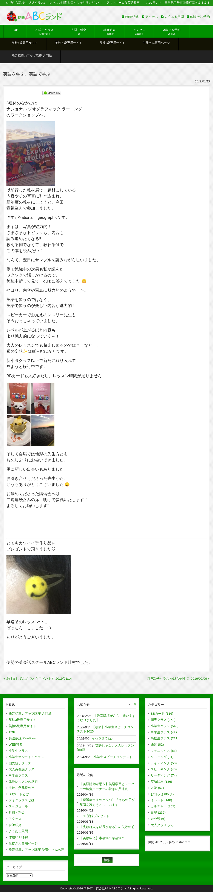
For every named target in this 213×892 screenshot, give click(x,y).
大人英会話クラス (21, 769)
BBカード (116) (162, 713)
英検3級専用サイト (22, 720)
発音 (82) (157, 744)
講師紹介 (15, 825)
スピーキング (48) (164, 769)
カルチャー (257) (163, 806)
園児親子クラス (20, 763)
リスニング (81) (162, 757)
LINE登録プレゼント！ (96, 816)
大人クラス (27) (162, 825)
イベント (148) (161, 800)
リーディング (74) (164, 775)
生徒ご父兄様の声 (21, 788)
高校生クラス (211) (165, 738)
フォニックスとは (21, 800)
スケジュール (18, 806)
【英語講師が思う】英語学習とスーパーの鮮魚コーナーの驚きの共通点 (107, 786)
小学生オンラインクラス (26, 757)
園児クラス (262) (163, 720)
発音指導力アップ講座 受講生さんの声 (36, 849)
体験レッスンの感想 (23, 781)
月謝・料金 (17, 812)
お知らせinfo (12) (163, 794)
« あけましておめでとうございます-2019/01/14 (37, 678)
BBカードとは (19, 794)
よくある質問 (174, 16)
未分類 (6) (158, 819)
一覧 (133, 704)
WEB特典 (132, 16)
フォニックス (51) (164, 750)
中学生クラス (18, 775)
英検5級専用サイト (22, 726)
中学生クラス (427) (165, 732)
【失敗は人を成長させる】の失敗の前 (107, 827)
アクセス (151, 16)
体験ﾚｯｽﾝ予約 (200, 16)
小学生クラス (18, 750)
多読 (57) (157, 788)
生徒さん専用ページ (23, 843)
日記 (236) (158, 812)
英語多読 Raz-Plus (22, 738)
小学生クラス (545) (165, 726)
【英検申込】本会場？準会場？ (102, 838)
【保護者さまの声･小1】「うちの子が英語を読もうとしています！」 (107, 802)
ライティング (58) (164, 763)
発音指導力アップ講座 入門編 (30, 713)
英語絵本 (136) (161, 781)
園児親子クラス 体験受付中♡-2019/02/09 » (178, 678)
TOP (12, 732)
